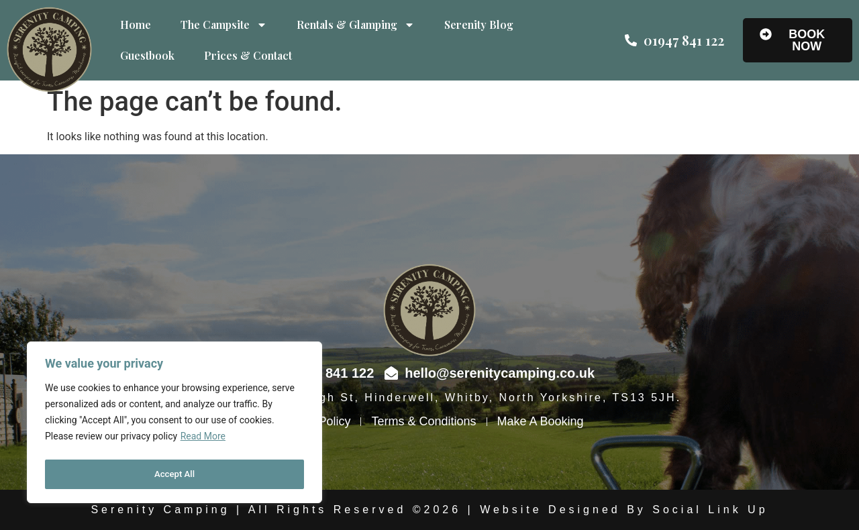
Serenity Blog (478, 24)
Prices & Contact (248, 55)
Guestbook (147, 55)
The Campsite (224, 25)
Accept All (174, 474)
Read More (203, 440)
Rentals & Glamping (356, 25)
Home (135, 24)
